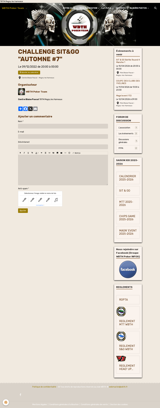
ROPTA (123, 299)
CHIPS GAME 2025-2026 (127, 218)
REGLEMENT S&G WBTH (127, 347)
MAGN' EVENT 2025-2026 (128, 232)
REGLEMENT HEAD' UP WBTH (127, 367)
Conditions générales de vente (94, 404)
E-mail (21, 132)
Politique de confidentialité (44, 387)
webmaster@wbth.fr (118, 387)
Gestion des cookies (119, 404)
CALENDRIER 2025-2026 (127, 178)
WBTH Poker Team (36, 91)
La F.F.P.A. (107, 8)
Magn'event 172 (124, 95)
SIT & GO (124, 190)
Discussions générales (128, 141)
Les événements (128, 133)
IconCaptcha (39, 205)
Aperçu (76, 153)
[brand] (13, 8)
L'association (128, 127)
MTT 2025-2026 (126, 203)
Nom (20, 121)
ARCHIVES (121, 8)
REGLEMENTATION (89, 8)
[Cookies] (6, 402)
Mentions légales (39, 404)
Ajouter (23, 210)
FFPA (128, 148)
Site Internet (24, 142)
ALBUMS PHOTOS (138, 8)
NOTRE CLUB (69, 8)
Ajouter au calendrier (29, 72)
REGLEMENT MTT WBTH (127, 323)
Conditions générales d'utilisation (64, 404)
